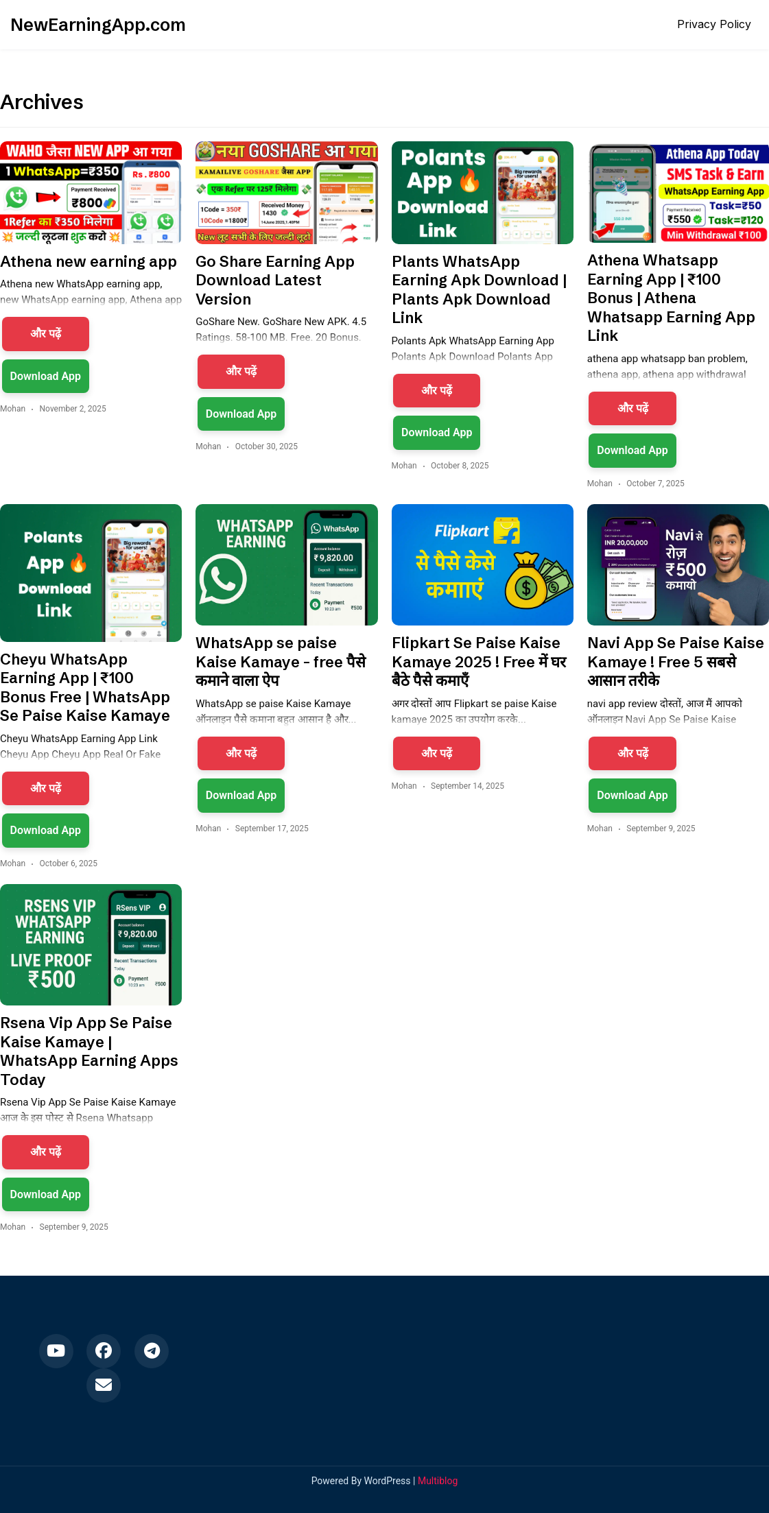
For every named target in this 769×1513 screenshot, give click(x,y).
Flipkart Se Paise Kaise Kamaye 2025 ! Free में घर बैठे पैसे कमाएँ (479, 662)
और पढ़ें (45, 333)
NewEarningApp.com (98, 24)
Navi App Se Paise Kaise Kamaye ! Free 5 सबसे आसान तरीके (675, 662)
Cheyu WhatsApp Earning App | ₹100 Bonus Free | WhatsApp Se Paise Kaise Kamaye (85, 688)
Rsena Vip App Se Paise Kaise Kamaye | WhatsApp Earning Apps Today (89, 1051)
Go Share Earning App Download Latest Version (275, 280)
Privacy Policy (714, 24)
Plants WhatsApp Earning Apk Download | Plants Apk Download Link (479, 290)
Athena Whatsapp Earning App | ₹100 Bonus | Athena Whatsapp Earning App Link (671, 298)
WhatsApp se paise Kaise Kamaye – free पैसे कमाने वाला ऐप (281, 662)
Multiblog (438, 1480)
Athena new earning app (88, 261)
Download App (46, 376)
